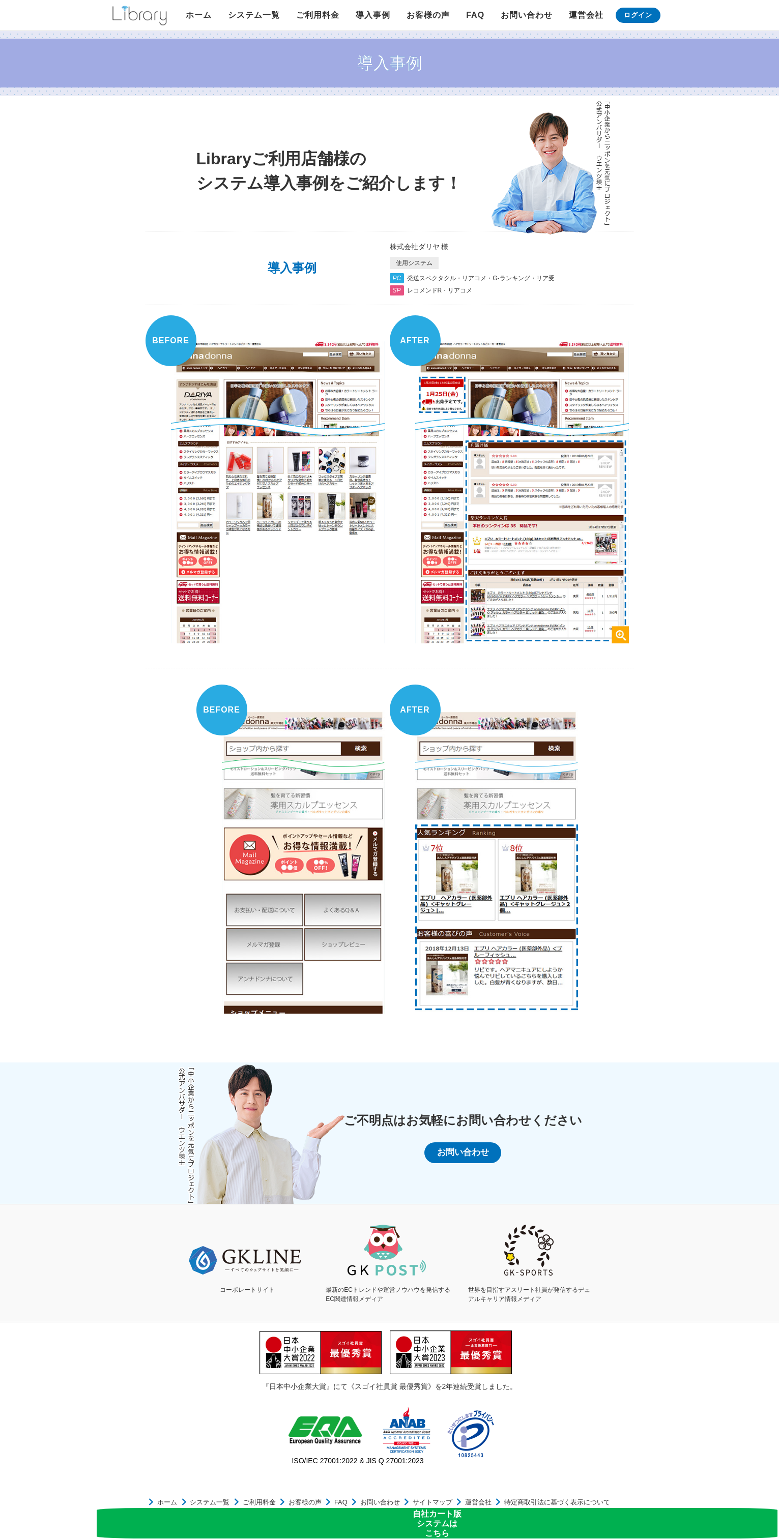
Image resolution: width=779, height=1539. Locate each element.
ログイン (638, 15)
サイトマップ (395, 1504)
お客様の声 (428, 15)
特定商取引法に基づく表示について (507, 1504)
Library (139, 15)
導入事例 (373, 15)
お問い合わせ (527, 15)
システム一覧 (254, 15)
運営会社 (586, 15)
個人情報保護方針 (590, 1504)
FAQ (475, 15)
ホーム (199, 15)
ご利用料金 (317, 15)
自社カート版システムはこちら (737, 1506)
